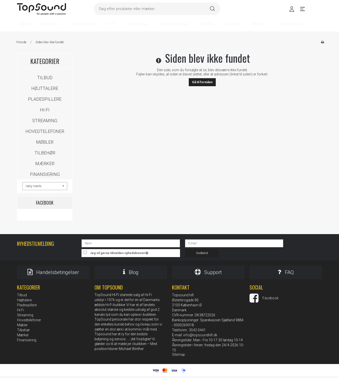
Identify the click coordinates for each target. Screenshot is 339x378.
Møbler (45, 142)
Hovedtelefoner (45, 131)
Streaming (44, 120)
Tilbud (44, 77)
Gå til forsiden (202, 82)
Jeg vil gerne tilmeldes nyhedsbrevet (135, 252)
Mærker (44, 163)
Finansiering (45, 174)
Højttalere (44, 88)
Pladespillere (45, 99)
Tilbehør (44, 152)
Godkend (202, 253)
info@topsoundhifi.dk (200, 337)
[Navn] (131, 243)
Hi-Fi (45, 109)
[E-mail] (234, 243)
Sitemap (178, 356)
